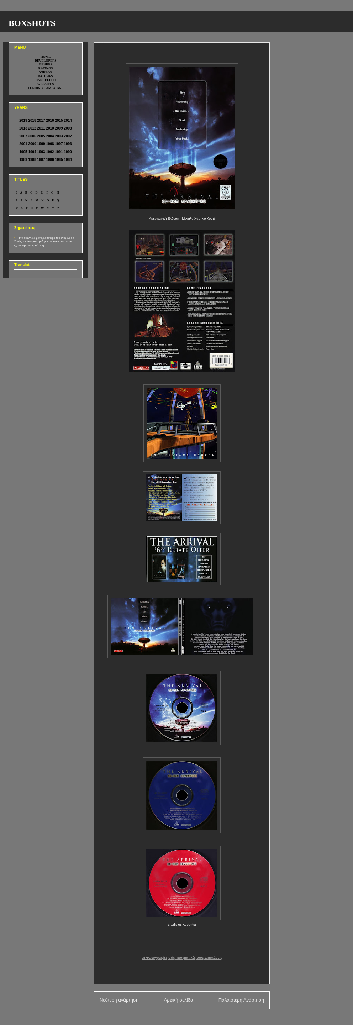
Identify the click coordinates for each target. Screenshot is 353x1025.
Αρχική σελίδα (178, 1000)
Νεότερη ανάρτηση (119, 1000)
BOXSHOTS (32, 23)
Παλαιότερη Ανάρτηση (241, 1000)
